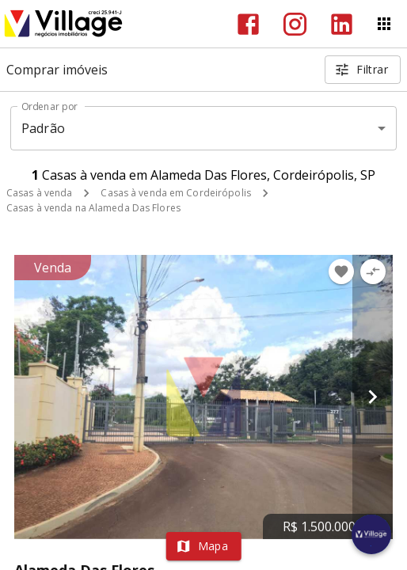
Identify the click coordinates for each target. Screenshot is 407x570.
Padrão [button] (43, 128)
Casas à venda (39, 193)
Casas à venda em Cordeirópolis (175, 193)
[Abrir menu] (384, 24)
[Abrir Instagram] (295, 24)
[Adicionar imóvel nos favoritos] (341, 271)
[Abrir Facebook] (248, 24)
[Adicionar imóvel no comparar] (373, 271)
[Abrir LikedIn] (342, 24)
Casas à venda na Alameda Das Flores (93, 208)
